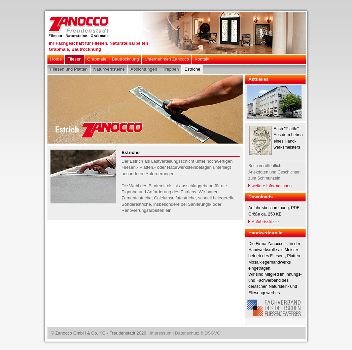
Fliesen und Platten (68, 69)
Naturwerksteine (109, 69)
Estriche (192, 69)
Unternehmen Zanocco (166, 59)
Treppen (171, 69)
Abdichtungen (143, 69)
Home (56, 59)
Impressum (160, 333)
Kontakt (202, 59)
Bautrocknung (125, 59)
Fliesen (74, 59)
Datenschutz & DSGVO (197, 333)
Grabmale (96, 59)
